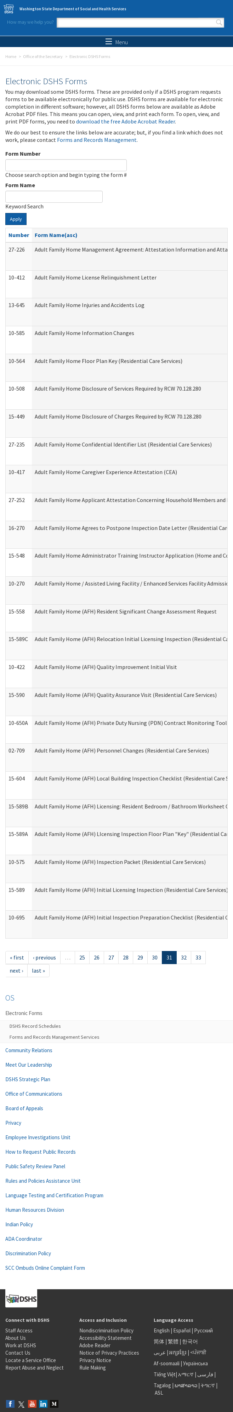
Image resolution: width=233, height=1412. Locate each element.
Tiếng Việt (165, 1374)
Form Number (22, 153)
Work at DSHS (20, 1345)
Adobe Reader (94, 1345)
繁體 (174, 1341)
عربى (160, 1352)
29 (140, 957)
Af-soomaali (167, 1363)
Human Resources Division (34, 1209)
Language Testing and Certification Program (54, 1195)
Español (182, 1330)
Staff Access (19, 1330)
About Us (15, 1338)
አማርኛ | (187, 1374)
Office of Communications (33, 1093)
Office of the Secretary (43, 56)
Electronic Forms (23, 1013)
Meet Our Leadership (28, 1064)
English (162, 1330)
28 (126, 957)
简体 (159, 1341)
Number (18, 234)
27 (111, 957)
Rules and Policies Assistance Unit (43, 1180)
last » (38, 970)
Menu (117, 42)
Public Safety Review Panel (35, 1166)
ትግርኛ (208, 1385)
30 (155, 957)
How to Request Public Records (40, 1151)
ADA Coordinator (23, 1238)
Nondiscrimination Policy (106, 1330)
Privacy (13, 1122)
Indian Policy (19, 1224)
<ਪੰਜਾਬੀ (198, 1352)
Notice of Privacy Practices (109, 1352)
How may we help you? (30, 22)
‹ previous (44, 957)
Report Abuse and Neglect (34, 1367)
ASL (159, 1392)
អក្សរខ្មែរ (178, 1352)
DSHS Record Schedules (35, 1026)
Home (10, 56)
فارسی (204, 1374)
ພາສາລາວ (186, 1385)
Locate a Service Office (30, 1360)
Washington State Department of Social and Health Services (72, 8)
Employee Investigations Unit (37, 1137)
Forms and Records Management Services (55, 1037)
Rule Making (92, 1367)
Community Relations (28, 1050)
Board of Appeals (24, 1108)
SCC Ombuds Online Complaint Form (45, 1267)
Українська (195, 1363)
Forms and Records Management (97, 139)
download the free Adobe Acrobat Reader (125, 121)
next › (16, 970)
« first (17, 957)
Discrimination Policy (28, 1253)
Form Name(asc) (56, 234)
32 (184, 957)
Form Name (20, 185)
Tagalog (162, 1385)
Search (219, 23)
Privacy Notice (95, 1360)
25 (82, 957)
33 (198, 957)
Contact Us (17, 1352)
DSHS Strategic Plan (27, 1079)
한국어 (190, 1341)
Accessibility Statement (105, 1338)
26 (97, 957)
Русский (203, 1330)
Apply (16, 219)
